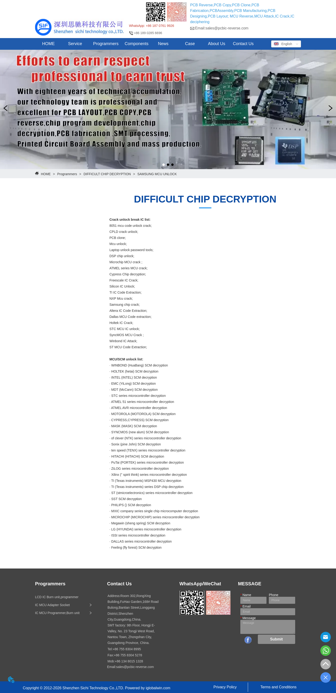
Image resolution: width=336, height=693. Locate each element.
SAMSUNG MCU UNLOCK (156, 174)
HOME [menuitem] (48, 43)
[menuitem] (75, 44)
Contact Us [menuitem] (243, 43)
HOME (46, 174)
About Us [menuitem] (216, 43)
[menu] (145, 44)
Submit (276, 639)
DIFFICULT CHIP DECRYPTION (107, 174)
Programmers (67, 174)
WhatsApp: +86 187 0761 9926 (151, 26)
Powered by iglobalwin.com (147, 688)
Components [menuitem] (136, 43)
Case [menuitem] (190, 43)
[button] (75, 44)
